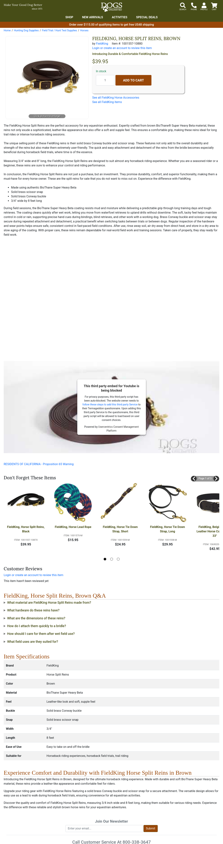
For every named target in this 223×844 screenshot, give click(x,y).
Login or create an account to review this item (33, 575)
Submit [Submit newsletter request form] (150, 828)
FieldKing (102, 43)
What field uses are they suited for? (32, 642)
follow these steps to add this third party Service (110, 404)
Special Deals (147, 17)
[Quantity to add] (105, 80)
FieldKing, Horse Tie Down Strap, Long (168, 529)
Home (7, 30)
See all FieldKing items (107, 102)
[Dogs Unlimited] (111, 7)
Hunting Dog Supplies (26, 30)
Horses (84, 30)
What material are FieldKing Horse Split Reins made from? (49, 602)
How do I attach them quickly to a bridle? (36, 626)
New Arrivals (92, 17)
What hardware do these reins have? (33, 610)
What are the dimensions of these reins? (36, 618)
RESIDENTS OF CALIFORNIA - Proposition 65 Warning (39, 464)
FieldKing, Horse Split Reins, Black (26, 529)
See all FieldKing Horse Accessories (115, 97)
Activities (119, 17)
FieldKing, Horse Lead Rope (73, 527)
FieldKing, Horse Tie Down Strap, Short (121, 529)
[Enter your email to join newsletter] (104, 828)
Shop (69, 17)
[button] (194, 478)
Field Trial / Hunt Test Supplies (59, 30)
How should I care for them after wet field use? (41, 634)
